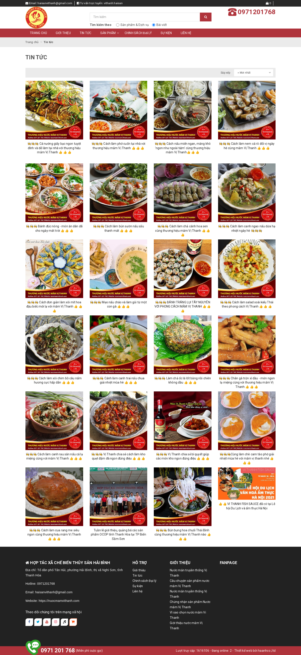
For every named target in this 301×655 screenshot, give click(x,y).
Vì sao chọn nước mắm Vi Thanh (188, 615)
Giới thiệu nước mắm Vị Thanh (186, 625)
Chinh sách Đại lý (138, 33)
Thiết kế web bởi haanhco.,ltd (255, 650)
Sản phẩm (110, 33)
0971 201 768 (58, 650)
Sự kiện (166, 33)
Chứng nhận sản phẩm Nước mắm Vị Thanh (190, 604)
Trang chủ (38, 33)
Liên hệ (186, 33)
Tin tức (85, 33)
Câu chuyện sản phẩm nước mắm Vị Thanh (189, 583)
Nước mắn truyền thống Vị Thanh (188, 572)
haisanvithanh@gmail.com (55, 3)
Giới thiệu (63, 33)
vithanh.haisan (113, 3)
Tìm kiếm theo (100, 25)
